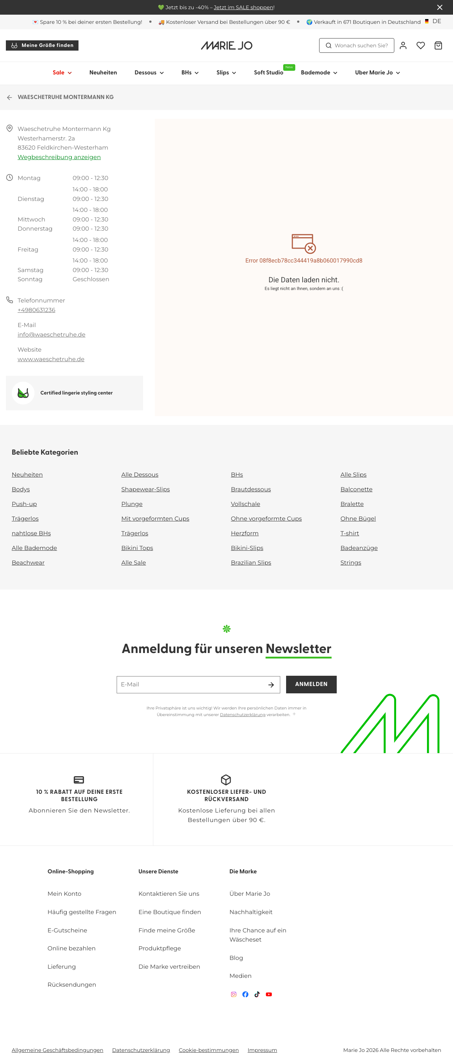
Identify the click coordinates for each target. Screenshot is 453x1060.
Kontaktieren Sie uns (169, 894)
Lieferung (62, 967)
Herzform (245, 533)
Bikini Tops (137, 548)
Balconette (356, 489)
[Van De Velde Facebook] (245, 996)
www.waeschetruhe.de (51, 359)
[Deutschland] (434, 21)
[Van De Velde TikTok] (257, 996)
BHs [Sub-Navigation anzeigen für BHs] (190, 73)
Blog (236, 958)
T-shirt (349, 533)
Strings (350, 563)
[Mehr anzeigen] (294, 714)
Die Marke (243, 872)
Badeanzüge (359, 548)
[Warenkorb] (438, 45)
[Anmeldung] (403, 45)
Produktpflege (160, 948)
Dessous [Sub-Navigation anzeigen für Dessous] (149, 73)
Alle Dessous (139, 475)
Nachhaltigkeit (251, 912)
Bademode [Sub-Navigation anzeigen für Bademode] (319, 73)
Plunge (132, 504)
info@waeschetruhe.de (51, 334)
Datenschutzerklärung (243, 714)
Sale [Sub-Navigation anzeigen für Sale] (62, 73)
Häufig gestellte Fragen (82, 912)
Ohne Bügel (358, 519)
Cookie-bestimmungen (209, 1050)
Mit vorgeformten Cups (155, 519)
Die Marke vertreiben (169, 967)
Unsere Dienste (159, 872)
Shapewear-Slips (145, 489)
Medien (240, 976)
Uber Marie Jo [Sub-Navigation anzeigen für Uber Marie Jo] (377, 73)
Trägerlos (25, 519)
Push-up (24, 504)
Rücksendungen (72, 985)
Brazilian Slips (251, 563)
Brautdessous (251, 489)
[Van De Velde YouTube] (268, 996)
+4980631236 (36, 310)
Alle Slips (353, 475)
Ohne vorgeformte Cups (266, 519)
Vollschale (245, 504)
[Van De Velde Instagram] (233, 996)
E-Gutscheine (67, 930)
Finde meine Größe (167, 930)
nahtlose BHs (31, 533)
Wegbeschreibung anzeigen (59, 157)
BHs (237, 475)
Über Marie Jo (249, 894)
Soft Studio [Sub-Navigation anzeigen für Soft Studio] (273, 70)
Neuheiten (103, 73)
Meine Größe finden (42, 45)
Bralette (352, 504)
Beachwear (28, 563)
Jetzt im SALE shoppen (243, 7)
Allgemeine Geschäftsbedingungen (57, 1050)
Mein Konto (64, 894)
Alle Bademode (34, 548)
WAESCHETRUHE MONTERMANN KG (60, 97)
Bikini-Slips (247, 548)
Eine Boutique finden (170, 912)
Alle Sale (133, 563)
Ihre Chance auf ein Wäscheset (257, 935)
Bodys (21, 489)
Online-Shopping (71, 872)
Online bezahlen (72, 948)
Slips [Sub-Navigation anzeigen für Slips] (226, 73)
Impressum (262, 1050)
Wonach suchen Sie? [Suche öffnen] (356, 45)
